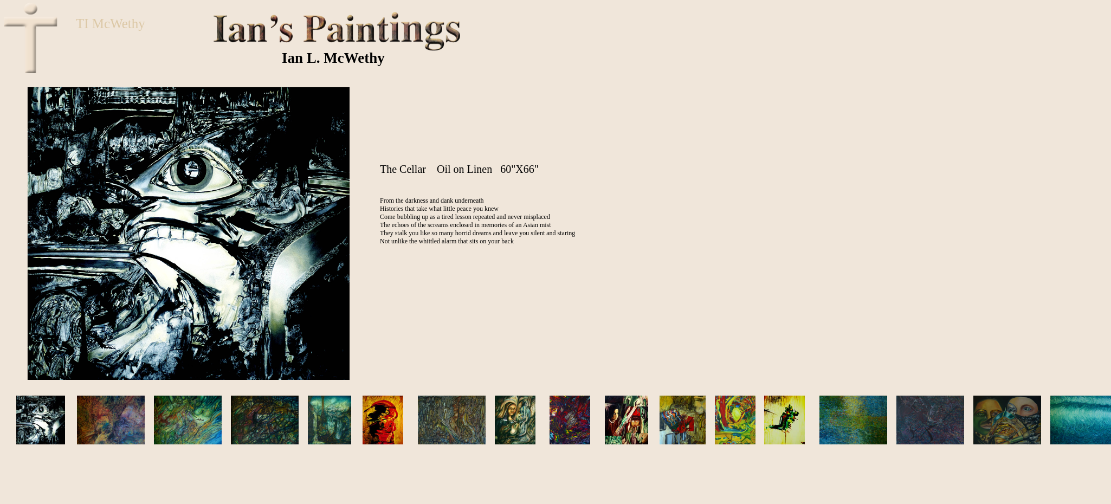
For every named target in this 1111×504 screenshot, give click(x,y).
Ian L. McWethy (333, 58)
